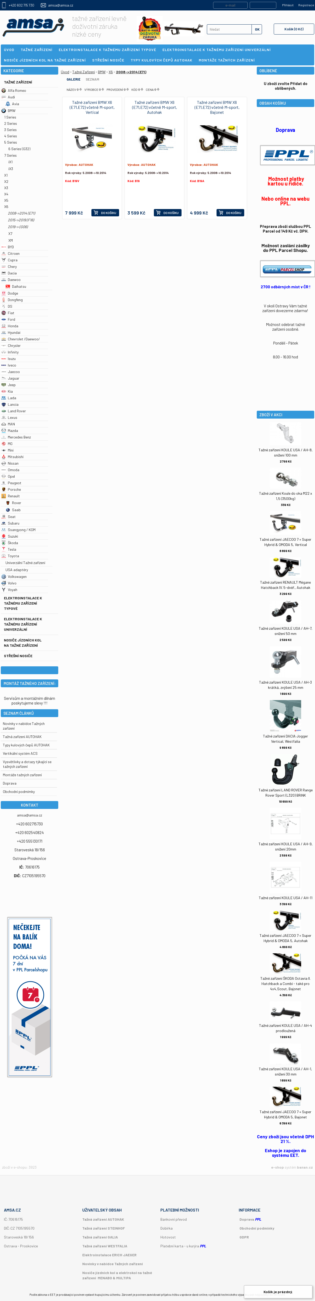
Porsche (11, 489)
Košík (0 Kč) (294, 29)
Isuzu (8, 358)
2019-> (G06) (18, 226)
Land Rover (13, 411)
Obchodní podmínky (257, 1228)
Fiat (7, 313)
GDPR (244, 1237)
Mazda (9, 430)
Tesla (8, 549)
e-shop (277, 1167)
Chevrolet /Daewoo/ (20, 339)
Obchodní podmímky (19, 791)
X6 (6, 206)
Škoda (9, 542)
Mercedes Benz (16, 437)
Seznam (92, 79)
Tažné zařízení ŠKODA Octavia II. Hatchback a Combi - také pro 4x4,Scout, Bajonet (285, 983)
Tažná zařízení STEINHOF (103, 1228)
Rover (13, 502)
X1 (6, 175)
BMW (8, 110)
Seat (8, 516)
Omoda (10, 470)
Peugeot (11, 483)
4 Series (10, 136)
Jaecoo (10, 371)
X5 (6, 200)
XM (10, 240)
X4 (6, 194)
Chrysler (11, 345)
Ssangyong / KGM (18, 529)
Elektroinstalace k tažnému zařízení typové (23, 603)
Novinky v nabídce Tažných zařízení (112, 1263)
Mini (7, 450)
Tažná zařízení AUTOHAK (22, 736)
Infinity (10, 352)
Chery (9, 266)
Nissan (10, 463)
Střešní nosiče (18, 656)
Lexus (9, 417)
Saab (13, 510)
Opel (8, 476)
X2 (6, 181)
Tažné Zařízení (18, 82)
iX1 (10, 162)
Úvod (65, 72)
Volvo (8, 583)
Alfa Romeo (13, 90)
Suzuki (9, 536)
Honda (9, 326)
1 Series (10, 117)
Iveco (8, 365)
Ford (8, 319)
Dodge (9, 293)
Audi (8, 97)
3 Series (10, 129)
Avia (12, 104)
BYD (7, 247)
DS (6, 306)
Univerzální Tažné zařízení (25, 562)
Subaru (10, 523)
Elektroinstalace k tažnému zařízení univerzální (23, 624)
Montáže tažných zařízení (22, 775)
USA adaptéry (16, 569)
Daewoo (11, 279)
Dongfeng (12, 299)
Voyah (9, 589)
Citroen (10, 253)
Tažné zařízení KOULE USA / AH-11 (285, 898)
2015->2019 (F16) (21, 220)
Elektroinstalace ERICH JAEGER (109, 1255)
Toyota (10, 556)
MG (7, 443)
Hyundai (10, 332)
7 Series (10, 155)
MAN (8, 424)
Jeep (8, 384)
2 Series (10, 123)
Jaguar (10, 378)
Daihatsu (15, 286)
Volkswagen (14, 576)
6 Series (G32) (19, 149)
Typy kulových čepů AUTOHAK (26, 745)
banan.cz (305, 1167)
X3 (6, 187)
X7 (10, 233)
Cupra (9, 260)
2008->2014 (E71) (21, 213)
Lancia (10, 404)
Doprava (9, 783)
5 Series (10, 142)
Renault (10, 496)
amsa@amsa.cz (60, 5)
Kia (7, 391)
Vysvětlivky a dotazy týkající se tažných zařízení (27, 764)
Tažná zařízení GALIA (100, 1237)
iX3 (10, 168)
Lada (8, 398)
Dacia (9, 273)
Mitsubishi (12, 456)
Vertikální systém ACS (20, 753)
